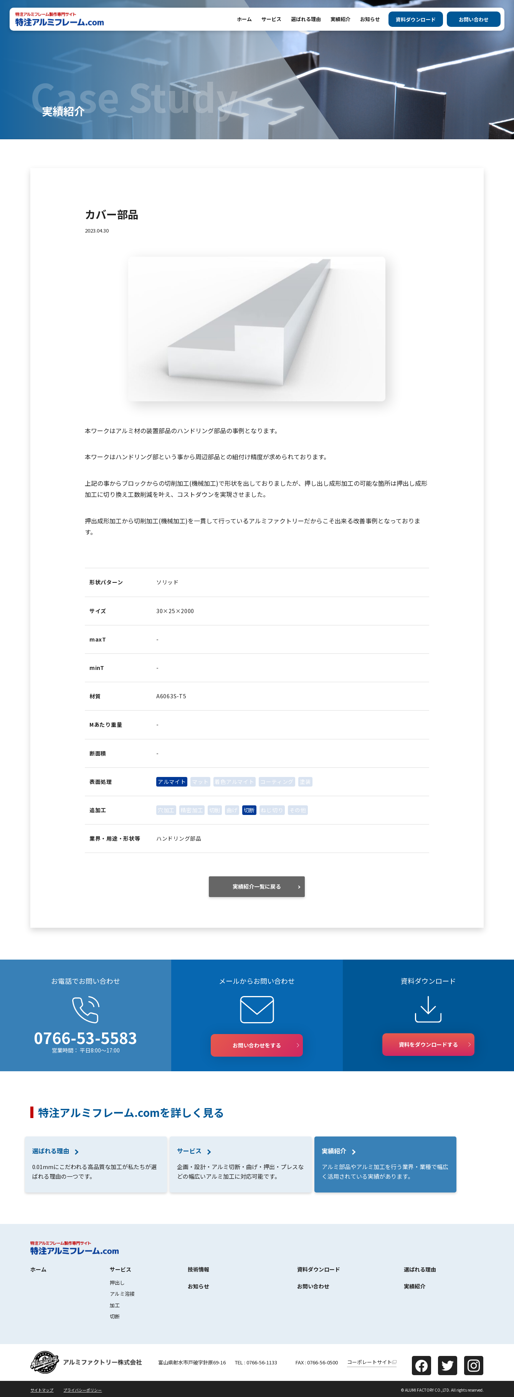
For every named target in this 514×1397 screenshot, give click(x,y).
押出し (117, 1282)
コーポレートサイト (369, 1362)
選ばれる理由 (306, 19)
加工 (115, 1305)
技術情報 (198, 1269)
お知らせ (370, 19)
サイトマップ (41, 1390)
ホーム (244, 19)
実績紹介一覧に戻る (257, 886)
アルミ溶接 (122, 1293)
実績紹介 (340, 19)
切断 (115, 1316)
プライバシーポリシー (82, 1390)
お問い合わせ (474, 19)
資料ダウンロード (416, 19)
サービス (271, 19)
